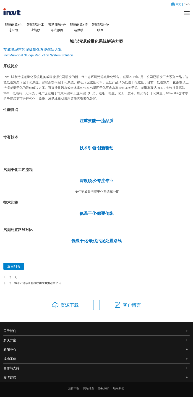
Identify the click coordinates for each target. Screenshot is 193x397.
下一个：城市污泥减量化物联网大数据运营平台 (32, 283)
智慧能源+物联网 (100, 27)
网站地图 (88, 388)
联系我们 (118, 388)
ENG (187, 4)
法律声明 (73, 388)
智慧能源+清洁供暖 (79, 27)
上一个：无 (10, 277)
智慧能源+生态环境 (14, 27)
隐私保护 (103, 388)
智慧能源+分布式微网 (57, 27)
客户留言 (127, 305)
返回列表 (13, 266)
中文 (178, 4)
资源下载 (65, 305)
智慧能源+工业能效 (35, 27)
